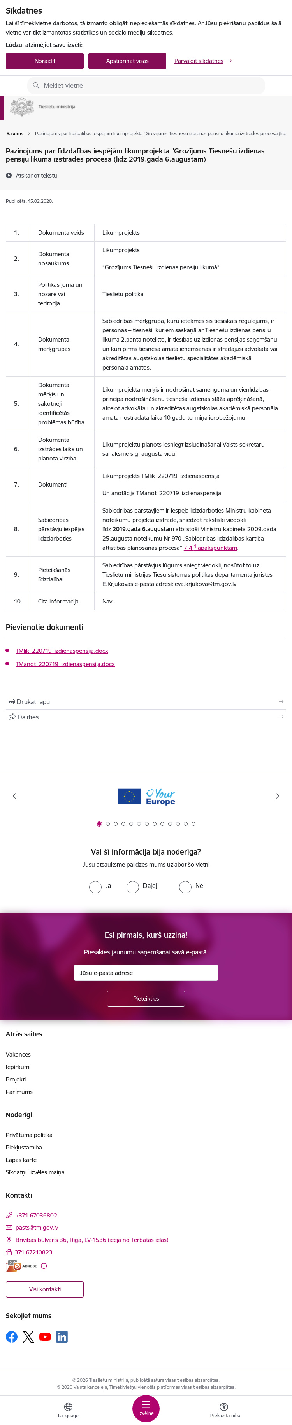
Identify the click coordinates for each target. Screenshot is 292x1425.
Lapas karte (21, 1159)
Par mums (19, 1091)
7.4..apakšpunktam (210, 547)
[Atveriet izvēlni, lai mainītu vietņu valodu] (68, 1411)
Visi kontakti (45, 1289)
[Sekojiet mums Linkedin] (62, 1337)
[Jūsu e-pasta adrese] (146, 973)
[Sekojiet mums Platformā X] (28, 1337)
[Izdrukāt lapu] (146, 701)
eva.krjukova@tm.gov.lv (205, 584)
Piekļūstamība (24, 1147)
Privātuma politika (29, 1135)
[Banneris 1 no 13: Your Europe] (146, 796)
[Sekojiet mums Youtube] (45, 1336)
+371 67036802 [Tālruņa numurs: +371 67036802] (36, 1215)
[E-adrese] (21, 1265)
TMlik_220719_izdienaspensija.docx (62, 650)
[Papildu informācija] (44, 1266)
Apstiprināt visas (127, 61)
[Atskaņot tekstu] (36, 175)
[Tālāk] (277, 795)
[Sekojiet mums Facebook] (12, 1337)
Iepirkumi (18, 1067)
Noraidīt (45, 61)
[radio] (100, 885)
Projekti (16, 1079)
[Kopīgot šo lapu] (146, 717)
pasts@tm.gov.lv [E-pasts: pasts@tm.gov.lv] (37, 1227)
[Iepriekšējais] (14, 795)
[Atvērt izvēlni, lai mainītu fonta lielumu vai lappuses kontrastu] (223, 1411)
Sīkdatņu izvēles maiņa (35, 1172)
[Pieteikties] (146, 999)
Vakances (18, 1054)
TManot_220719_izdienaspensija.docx (65, 664)
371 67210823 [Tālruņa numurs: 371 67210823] (34, 1252)
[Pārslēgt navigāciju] (146, 1408)
